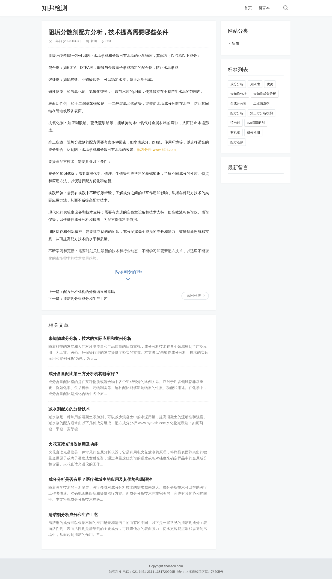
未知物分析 (238, 94)
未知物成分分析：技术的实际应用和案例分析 (89, 338)
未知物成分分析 (264, 94)
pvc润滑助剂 (256, 123)
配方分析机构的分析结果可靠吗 (89, 292)
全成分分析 (238, 103)
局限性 (255, 84)
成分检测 (253, 132)
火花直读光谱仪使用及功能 (73, 444)
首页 (248, 8)
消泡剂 (235, 123)
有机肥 (235, 132)
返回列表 (194, 296)
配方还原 (236, 142)
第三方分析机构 (261, 113)
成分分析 (236, 84)
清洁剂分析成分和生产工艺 (85, 299)
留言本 (264, 8)
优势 (270, 84)
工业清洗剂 (261, 103)
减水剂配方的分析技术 (69, 409)
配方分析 (236, 113)
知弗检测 (54, 8)
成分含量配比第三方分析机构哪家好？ (83, 373)
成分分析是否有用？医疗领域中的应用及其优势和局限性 (100, 479)
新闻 (93, 41)
